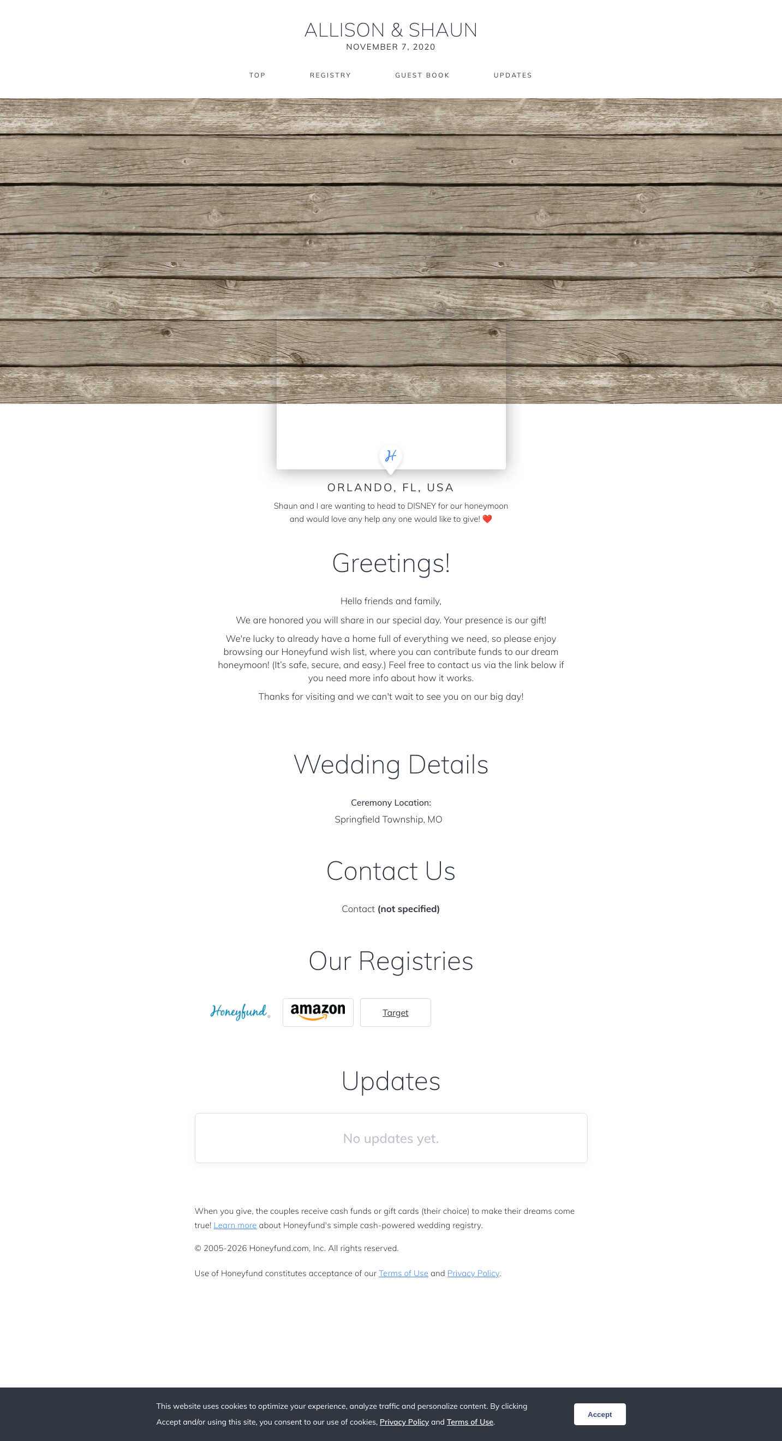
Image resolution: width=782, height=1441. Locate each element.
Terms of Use (403, 1273)
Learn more (235, 1225)
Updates (513, 75)
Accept (600, 1414)
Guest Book (422, 75)
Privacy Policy (473, 1273)
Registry (330, 75)
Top (257, 75)
